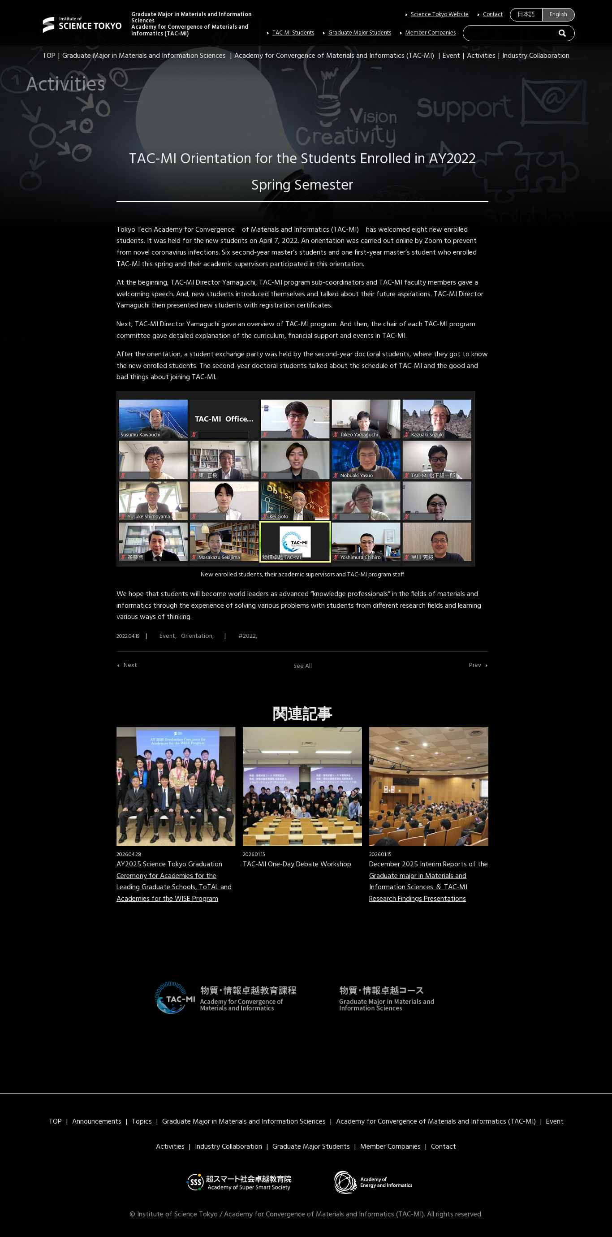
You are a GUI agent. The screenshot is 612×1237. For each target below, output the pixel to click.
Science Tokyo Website (440, 14)
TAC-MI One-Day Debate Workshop (297, 864)
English (558, 14)
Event (451, 56)
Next (130, 665)
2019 (22, 390)
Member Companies (430, 33)
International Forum (42, 230)
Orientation (31, 257)
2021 (22, 416)
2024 (22, 458)
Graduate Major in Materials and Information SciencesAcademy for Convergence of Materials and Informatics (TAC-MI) (191, 24)
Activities (481, 56)
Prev (475, 665)
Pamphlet (29, 271)
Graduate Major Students (359, 33)
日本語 (526, 14)
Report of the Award (44, 325)
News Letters (53, 161)
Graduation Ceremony (45, 216)
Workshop (29, 352)
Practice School (37, 298)
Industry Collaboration (535, 56)
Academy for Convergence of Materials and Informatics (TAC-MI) (334, 56)
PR (19, 284)
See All (302, 666)
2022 (22, 430)
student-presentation (45, 498)
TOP (49, 56)
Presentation (33, 312)
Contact (493, 14)
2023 (22, 444)
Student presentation (45, 485)
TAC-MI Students (293, 33)
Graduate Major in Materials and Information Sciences (144, 56)
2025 (22, 471)
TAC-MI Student (37, 339)
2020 (22, 403)
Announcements (96, 1122)
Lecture (26, 243)
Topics (142, 1122)
